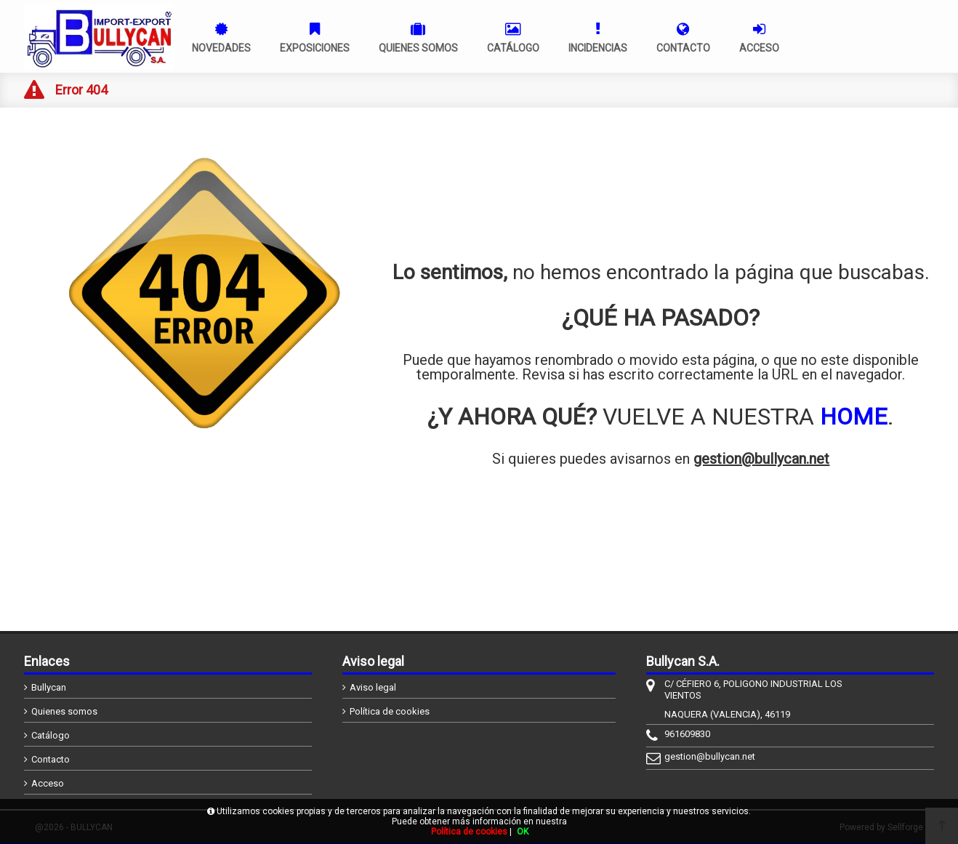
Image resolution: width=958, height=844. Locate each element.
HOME (853, 416)
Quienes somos (64, 711)
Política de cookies (390, 711)
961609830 (687, 733)
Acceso (47, 783)
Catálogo (50, 735)
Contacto (50, 759)
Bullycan (48, 687)
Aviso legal (373, 687)
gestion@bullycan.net (761, 458)
